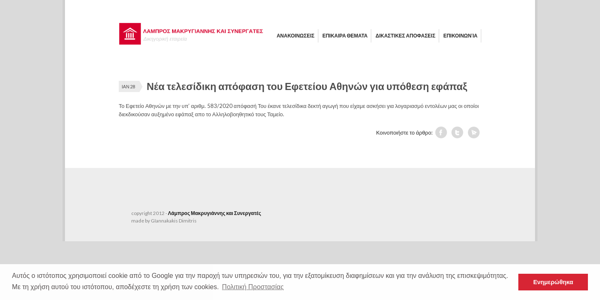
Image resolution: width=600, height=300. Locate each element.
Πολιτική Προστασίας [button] (253, 286)
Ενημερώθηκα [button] (553, 282)
